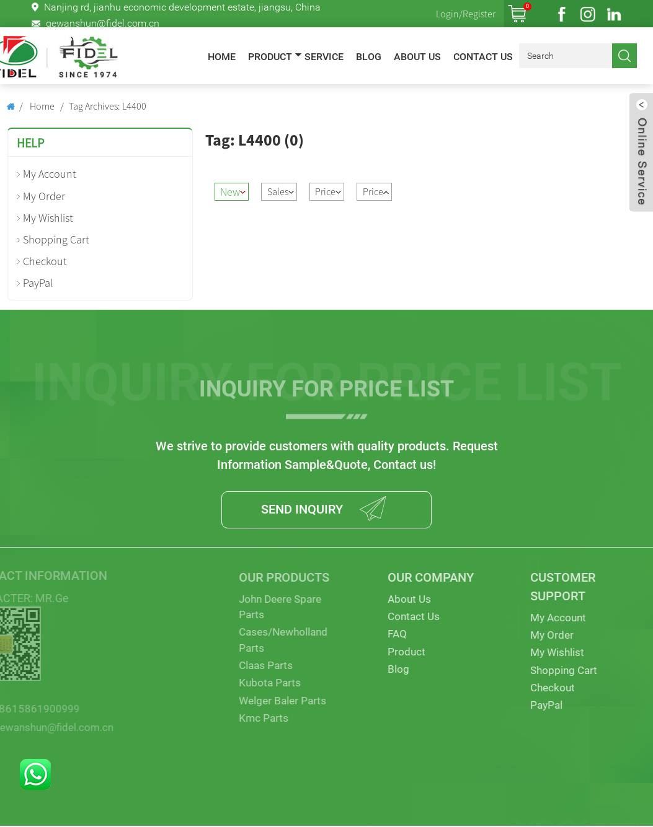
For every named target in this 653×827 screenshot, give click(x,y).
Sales (289, 191)
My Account (49, 174)
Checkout (45, 261)
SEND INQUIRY (301, 510)
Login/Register (465, 13)
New (237, 190)
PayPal (38, 283)
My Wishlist (48, 218)
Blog (368, 57)
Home (222, 57)
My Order (44, 196)
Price (342, 191)
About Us (417, 57)
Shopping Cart (56, 239)
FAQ (375, 638)
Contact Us (483, 57)
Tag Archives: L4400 (107, 106)
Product (270, 57)
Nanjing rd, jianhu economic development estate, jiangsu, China (182, 7)
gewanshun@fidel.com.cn (102, 23)
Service (324, 57)
